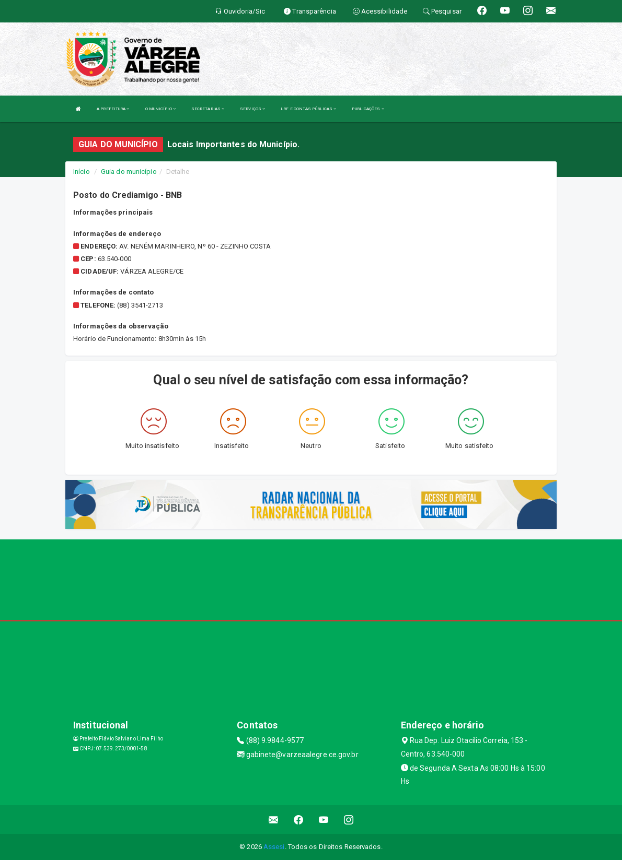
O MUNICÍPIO (160, 109)
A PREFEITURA (113, 109)
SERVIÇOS (252, 109)
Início (81, 171)
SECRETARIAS (207, 109)
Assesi (274, 847)
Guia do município (129, 171)
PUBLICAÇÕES (368, 109)
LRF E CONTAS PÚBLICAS (308, 109)
